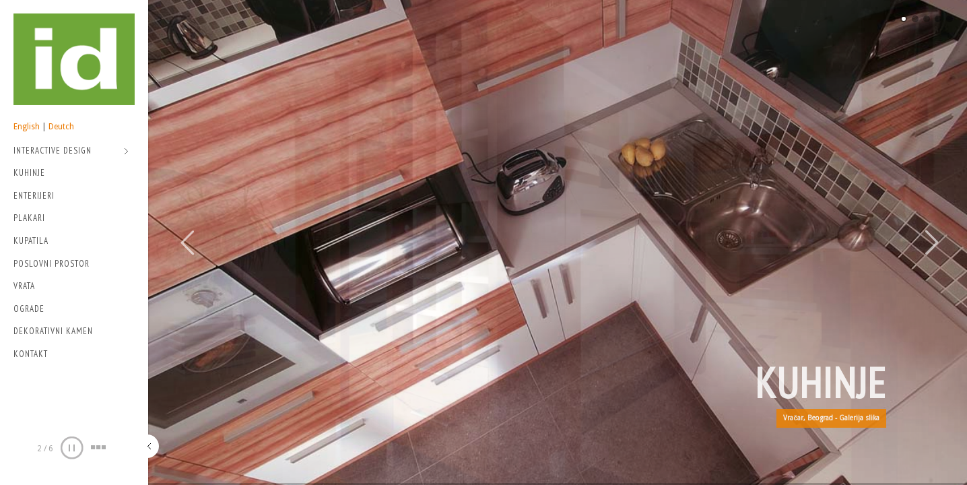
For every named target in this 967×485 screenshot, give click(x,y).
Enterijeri (34, 195)
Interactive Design (71, 152)
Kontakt (30, 354)
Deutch (61, 126)
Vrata (24, 286)
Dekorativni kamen (53, 331)
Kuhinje (29, 173)
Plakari (29, 218)
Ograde (28, 309)
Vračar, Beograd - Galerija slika (831, 418)
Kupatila (30, 241)
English (26, 126)
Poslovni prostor (51, 263)
